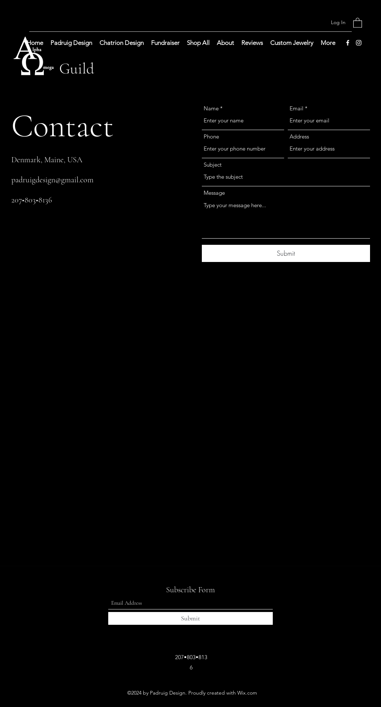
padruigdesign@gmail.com (52, 180)
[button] (357, 22)
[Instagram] (358, 42)
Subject (213, 164)
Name (211, 108)
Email (296, 108)
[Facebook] (347, 42)
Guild (76, 68)
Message (214, 192)
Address (299, 136)
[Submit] (286, 253)
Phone (211, 136)
